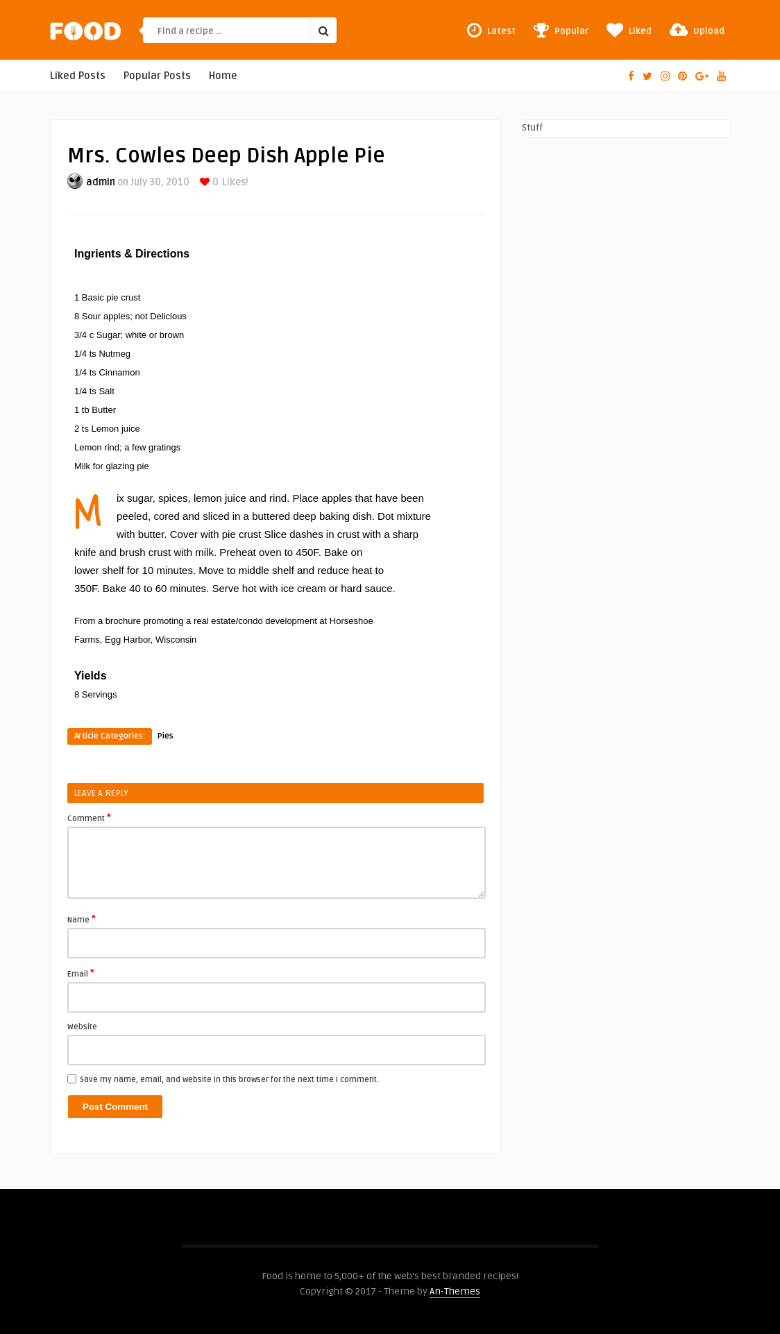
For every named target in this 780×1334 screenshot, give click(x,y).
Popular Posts (157, 76)
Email (80, 973)
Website (82, 1026)
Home (223, 76)
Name (81, 919)
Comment (89, 817)
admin (100, 182)
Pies (165, 736)
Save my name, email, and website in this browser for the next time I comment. (229, 1079)
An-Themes (455, 1291)
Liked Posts (77, 76)
